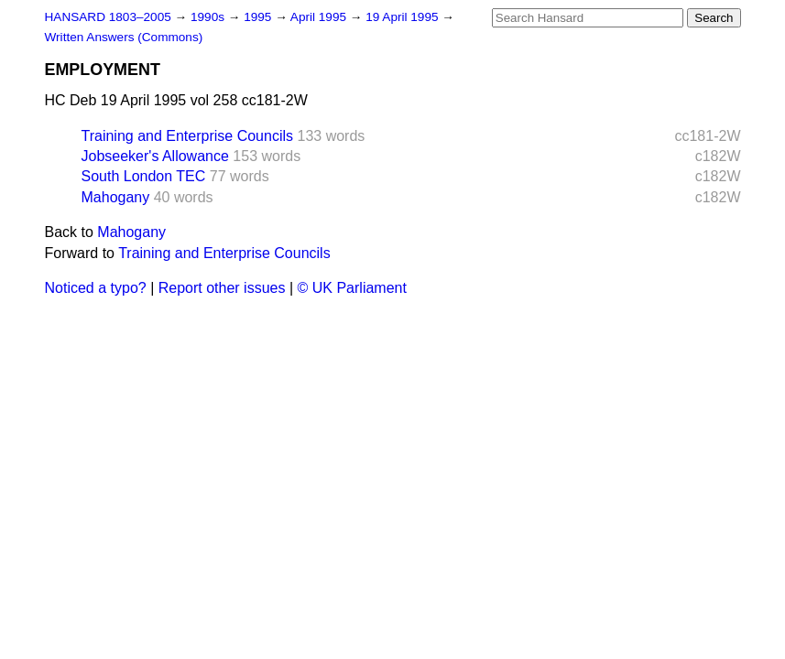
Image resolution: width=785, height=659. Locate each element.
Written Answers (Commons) (124, 37)
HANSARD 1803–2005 (108, 17)
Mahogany (116, 197)
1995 (259, 17)
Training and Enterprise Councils (188, 136)
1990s (209, 17)
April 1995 (320, 17)
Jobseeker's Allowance (155, 156)
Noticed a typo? (96, 288)
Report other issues (222, 288)
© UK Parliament (352, 288)
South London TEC (144, 176)
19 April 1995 (403, 17)
